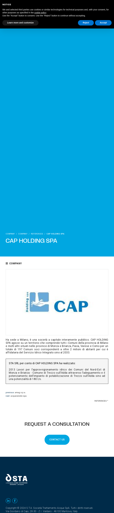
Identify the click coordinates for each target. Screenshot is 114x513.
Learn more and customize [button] (20, 22)
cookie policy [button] (40, 12)
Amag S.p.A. (20, 392)
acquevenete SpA (19, 396)
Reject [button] (86, 22)
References (37, 233)
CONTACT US (57, 439)
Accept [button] (103, 22)
